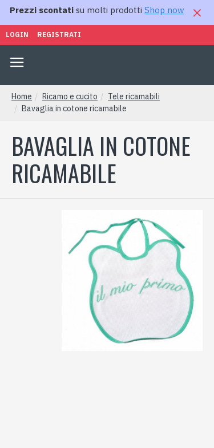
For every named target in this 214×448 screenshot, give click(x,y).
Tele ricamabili (134, 96)
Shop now (164, 10)
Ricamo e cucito (70, 96)
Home (21, 96)
